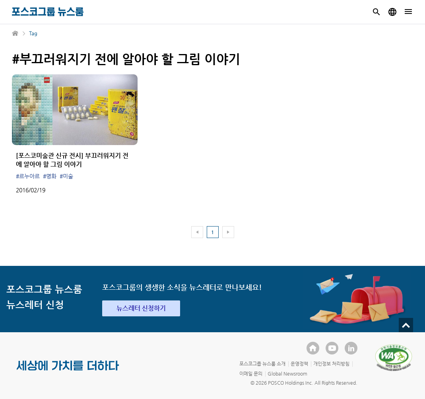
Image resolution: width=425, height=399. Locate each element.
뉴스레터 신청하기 (141, 308)
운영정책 (299, 363)
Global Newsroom (287, 373)
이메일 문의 (250, 373)
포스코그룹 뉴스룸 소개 (262, 363)
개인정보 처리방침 (331, 363)
